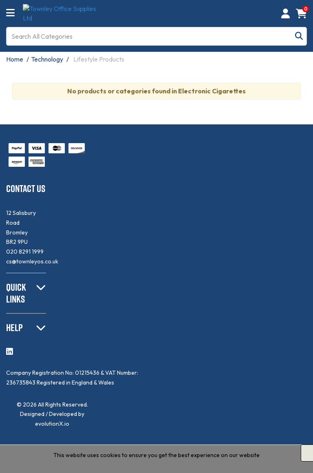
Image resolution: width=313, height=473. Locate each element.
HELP (14, 327)
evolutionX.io (52, 423)
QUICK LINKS (16, 293)
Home (14, 59)
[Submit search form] (299, 36)
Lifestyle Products (98, 59)
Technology (47, 59)
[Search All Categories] (156, 36)
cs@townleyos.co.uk (32, 261)
